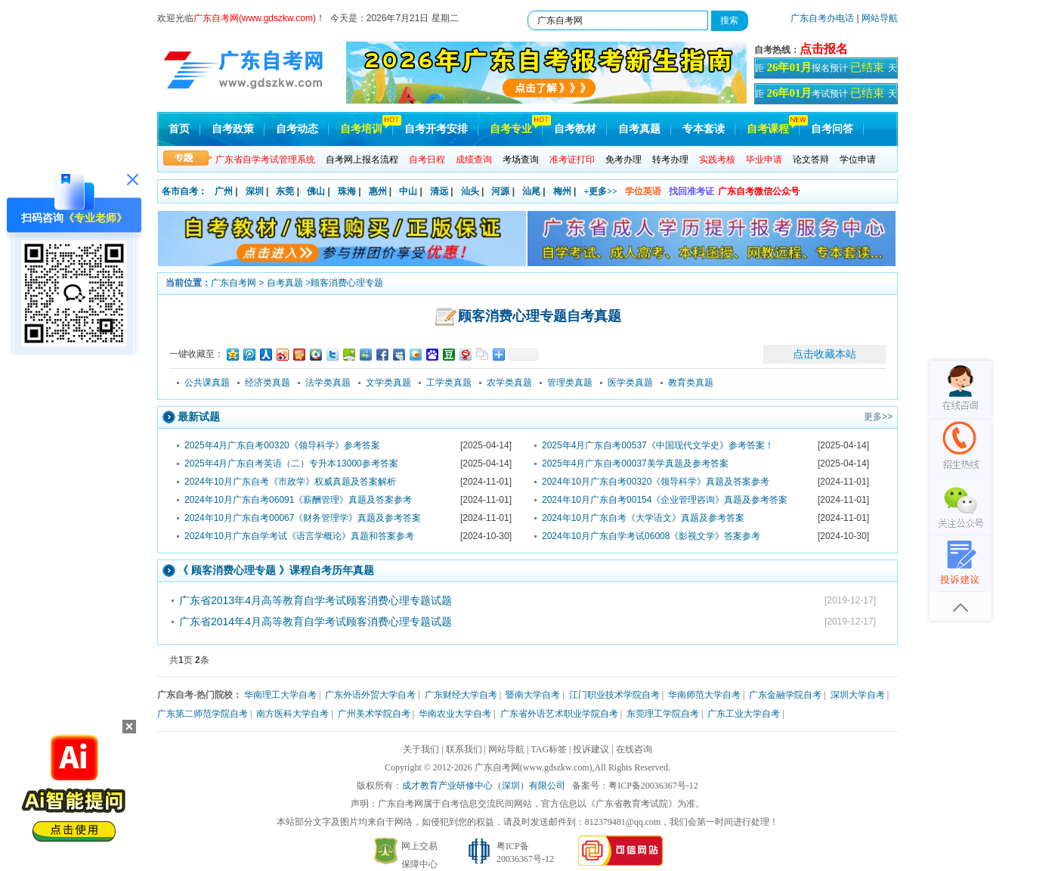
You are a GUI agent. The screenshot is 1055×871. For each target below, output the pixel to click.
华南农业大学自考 (455, 713)
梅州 (562, 191)
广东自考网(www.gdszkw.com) (533, 767)
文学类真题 (388, 382)
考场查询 (521, 159)
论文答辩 (811, 159)
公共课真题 (207, 382)
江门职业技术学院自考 (614, 695)
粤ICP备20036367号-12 (653, 785)
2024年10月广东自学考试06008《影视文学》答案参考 (651, 536)
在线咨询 (634, 749)
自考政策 (233, 129)
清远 (439, 191)
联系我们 (464, 749)
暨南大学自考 (533, 695)
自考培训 (361, 129)
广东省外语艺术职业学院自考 (559, 713)
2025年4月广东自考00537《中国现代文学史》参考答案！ (658, 445)
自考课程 (768, 129)
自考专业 (511, 129)
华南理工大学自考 (280, 695)
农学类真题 (509, 382)
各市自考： (184, 191)
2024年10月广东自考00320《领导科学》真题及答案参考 (655, 481)
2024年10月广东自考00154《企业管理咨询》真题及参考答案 (664, 499)
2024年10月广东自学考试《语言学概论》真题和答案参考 (299, 536)
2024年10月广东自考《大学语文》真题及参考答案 (643, 518)
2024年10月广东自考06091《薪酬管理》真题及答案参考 (298, 499)
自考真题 (639, 129)
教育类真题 (690, 382)
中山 (408, 191)
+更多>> (600, 191)
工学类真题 (449, 382)
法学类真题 (328, 382)
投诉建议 (591, 749)
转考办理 (670, 159)
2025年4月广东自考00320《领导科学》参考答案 (282, 445)
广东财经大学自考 (461, 695)
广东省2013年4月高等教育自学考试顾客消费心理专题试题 (315, 600)
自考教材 (575, 129)
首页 (179, 129)
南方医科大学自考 (292, 713)
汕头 (470, 191)
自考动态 (297, 129)
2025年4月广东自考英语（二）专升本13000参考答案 (291, 463)
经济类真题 (267, 382)
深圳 (255, 191)
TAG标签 (549, 749)
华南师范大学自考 (704, 695)
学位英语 (643, 191)
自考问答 (832, 129)
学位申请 (858, 159)
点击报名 (824, 48)
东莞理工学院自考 (663, 713)
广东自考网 (233, 282)
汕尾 (531, 191)
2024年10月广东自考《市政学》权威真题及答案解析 (290, 481)
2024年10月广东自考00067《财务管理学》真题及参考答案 (302, 518)
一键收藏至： (196, 354)
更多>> (878, 416)
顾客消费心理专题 (347, 282)
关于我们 (421, 749)
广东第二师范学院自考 (202, 713)
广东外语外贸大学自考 (370, 695)
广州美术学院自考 (374, 713)
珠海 (347, 191)
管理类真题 (569, 382)
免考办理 (623, 159)
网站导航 (880, 18)
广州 (224, 191)
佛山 (316, 191)
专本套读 (703, 129)
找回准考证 (691, 191)
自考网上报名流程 (362, 159)
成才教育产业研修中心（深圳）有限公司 (483, 785)
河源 (500, 191)
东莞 (285, 191)
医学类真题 (630, 382)
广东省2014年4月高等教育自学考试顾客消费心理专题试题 (315, 621)
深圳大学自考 (858, 695)
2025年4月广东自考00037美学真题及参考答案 (635, 463)
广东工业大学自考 (743, 713)
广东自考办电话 (822, 18)
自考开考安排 (436, 129)
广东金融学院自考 (785, 695)
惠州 (378, 191)
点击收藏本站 (824, 354)
